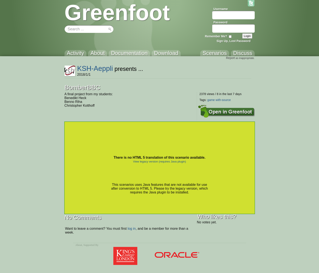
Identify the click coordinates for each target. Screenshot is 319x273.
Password (221, 22)
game (211, 100)
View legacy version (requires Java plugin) (159, 161)
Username (221, 9)
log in (132, 228)
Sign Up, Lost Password (233, 41)
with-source (223, 100)
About (78, 245)
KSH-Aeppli (95, 68)
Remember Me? (216, 36)
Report (230, 58)
